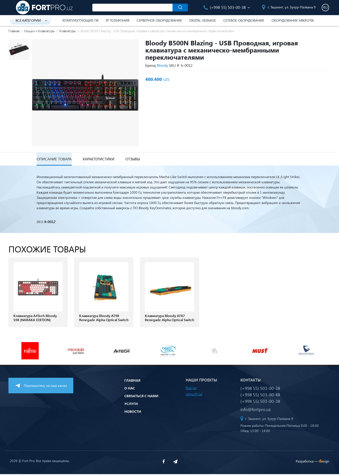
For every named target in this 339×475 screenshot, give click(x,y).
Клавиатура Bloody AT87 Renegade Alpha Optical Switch (169, 319)
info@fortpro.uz (255, 410)
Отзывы (134, 159)
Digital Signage (202, 20)
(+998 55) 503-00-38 (224, 7)
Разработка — (312, 462)
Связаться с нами (141, 396)
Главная (13, 31)
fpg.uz (191, 388)
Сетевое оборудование (243, 20)
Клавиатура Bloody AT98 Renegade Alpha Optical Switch (103, 319)
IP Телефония (117, 20)
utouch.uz (194, 394)
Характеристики (99, 159)
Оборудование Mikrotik (293, 20)
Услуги (131, 404)
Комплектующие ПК (80, 20)
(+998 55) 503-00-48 (260, 395)
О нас (129, 389)
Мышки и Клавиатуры (39, 31)
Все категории (31, 20)
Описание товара (54, 159)
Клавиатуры (67, 31)
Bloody (162, 65)
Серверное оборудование (159, 20)
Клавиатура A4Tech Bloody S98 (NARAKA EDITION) (35, 319)
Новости (132, 412)
